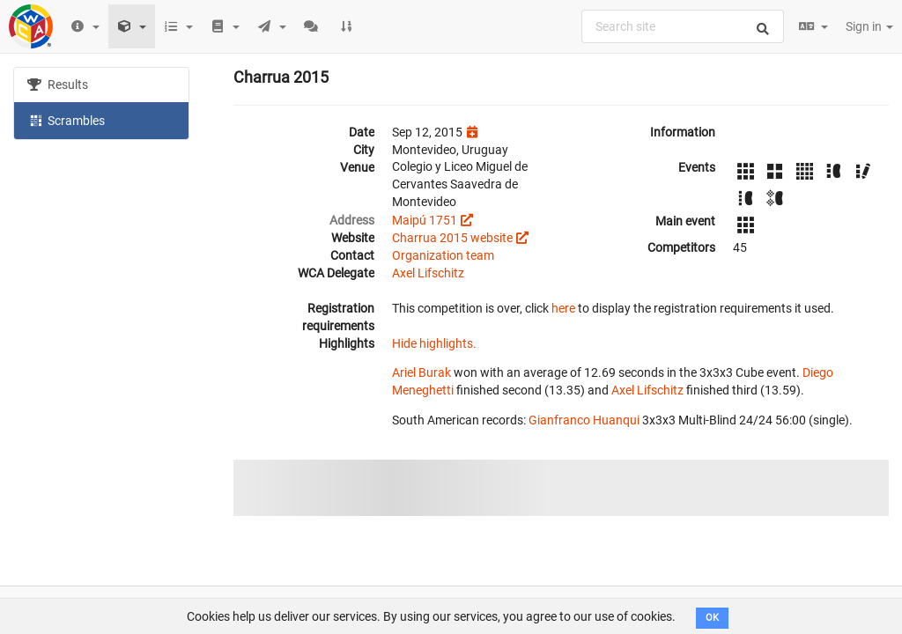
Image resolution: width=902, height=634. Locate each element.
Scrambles (66, 120)
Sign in (869, 26)
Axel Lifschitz (428, 273)
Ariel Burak (421, 372)
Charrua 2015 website (452, 238)
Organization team (443, 255)
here (563, 308)
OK (712, 617)
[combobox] (682, 26)
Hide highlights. (434, 343)
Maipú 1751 (424, 220)
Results (57, 84)
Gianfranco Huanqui (584, 420)
